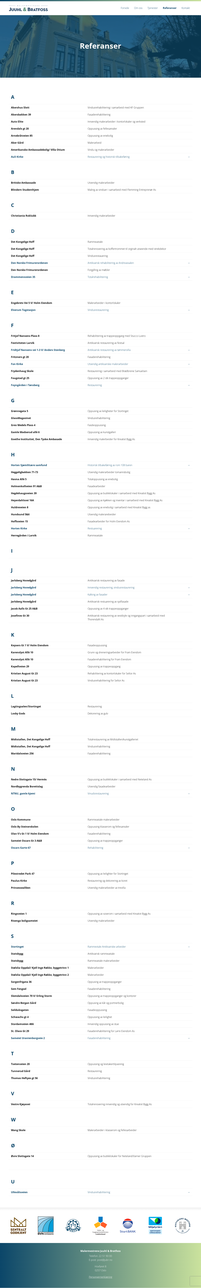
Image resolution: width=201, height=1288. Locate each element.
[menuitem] (125, 8)
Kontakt (186, 8)
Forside (125, 8)
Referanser (170, 8)
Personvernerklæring (100, 1277)
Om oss (138, 8)
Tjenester (152, 8)
